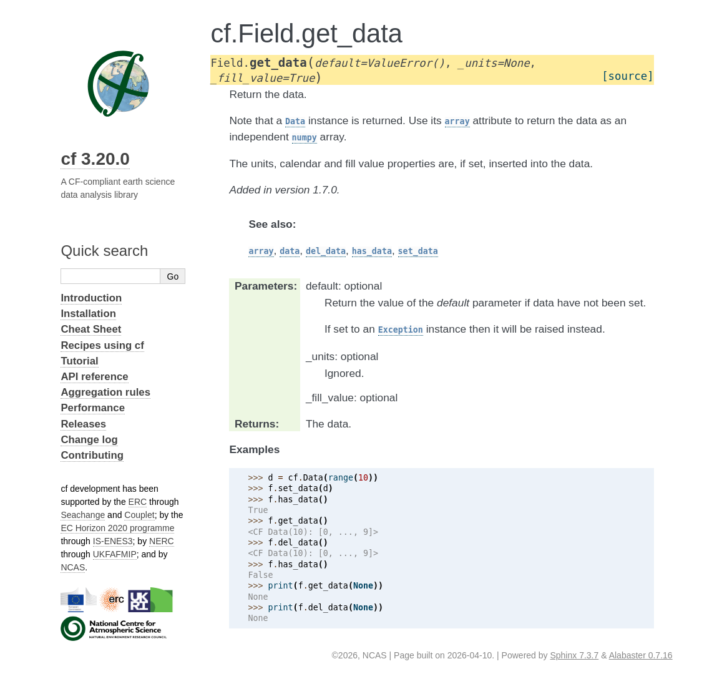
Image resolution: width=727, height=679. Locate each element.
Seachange (83, 515)
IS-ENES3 (113, 541)
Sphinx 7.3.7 (574, 655)
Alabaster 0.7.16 (641, 655)
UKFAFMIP (115, 554)
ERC (138, 502)
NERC (161, 541)
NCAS (73, 567)
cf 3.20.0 (95, 159)
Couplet (139, 515)
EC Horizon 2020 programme (117, 528)
